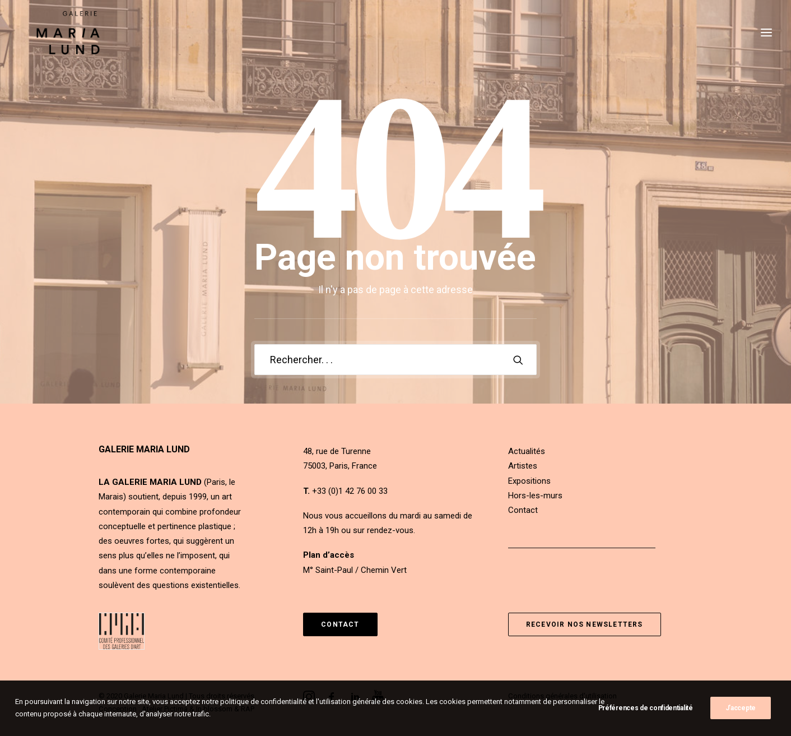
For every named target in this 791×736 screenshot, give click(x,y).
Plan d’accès (328, 555)
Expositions (529, 481)
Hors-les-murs (535, 495)
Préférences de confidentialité (645, 713)
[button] (518, 360)
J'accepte (740, 713)
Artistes (522, 466)
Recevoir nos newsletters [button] (584, 624)
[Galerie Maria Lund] (60, 43)
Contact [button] (340, 624)
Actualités (526, 451)
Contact (523, 510)
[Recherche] (395, 359)
